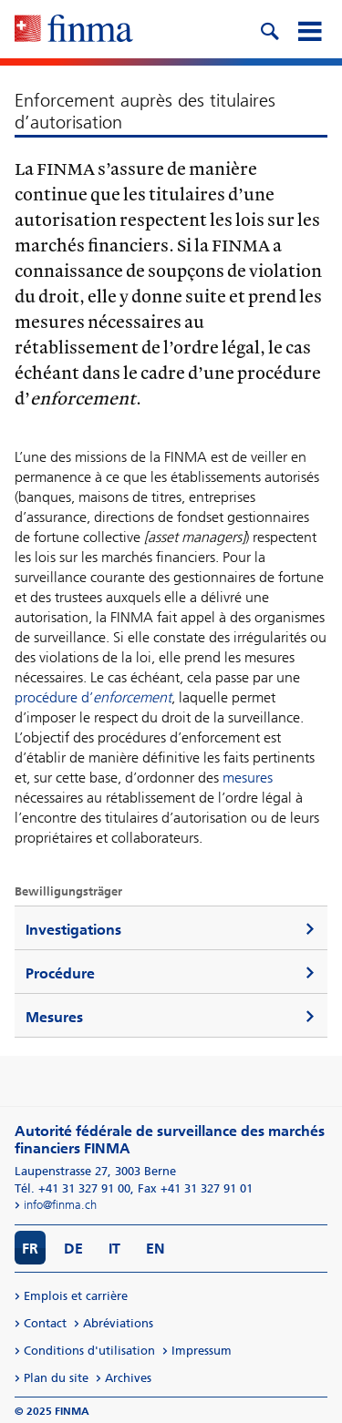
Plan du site (56, 1378)
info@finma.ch (60, 1205)
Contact (45, 1323)
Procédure (60, 973)
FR (30, 1248)
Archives (128, 1378)
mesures (248, 777)
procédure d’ (93, 697)
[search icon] (269, 29)
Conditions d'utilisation (89, 1350)
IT (114, 1248)
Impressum (201, 1350)
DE (73, 1248)
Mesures (54, 1017)
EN (155, 1248)
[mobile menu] (309, 29)
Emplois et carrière (76, 1296)
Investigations (73, 929)
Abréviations (118, 1323)
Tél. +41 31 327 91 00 (72, 1188)
